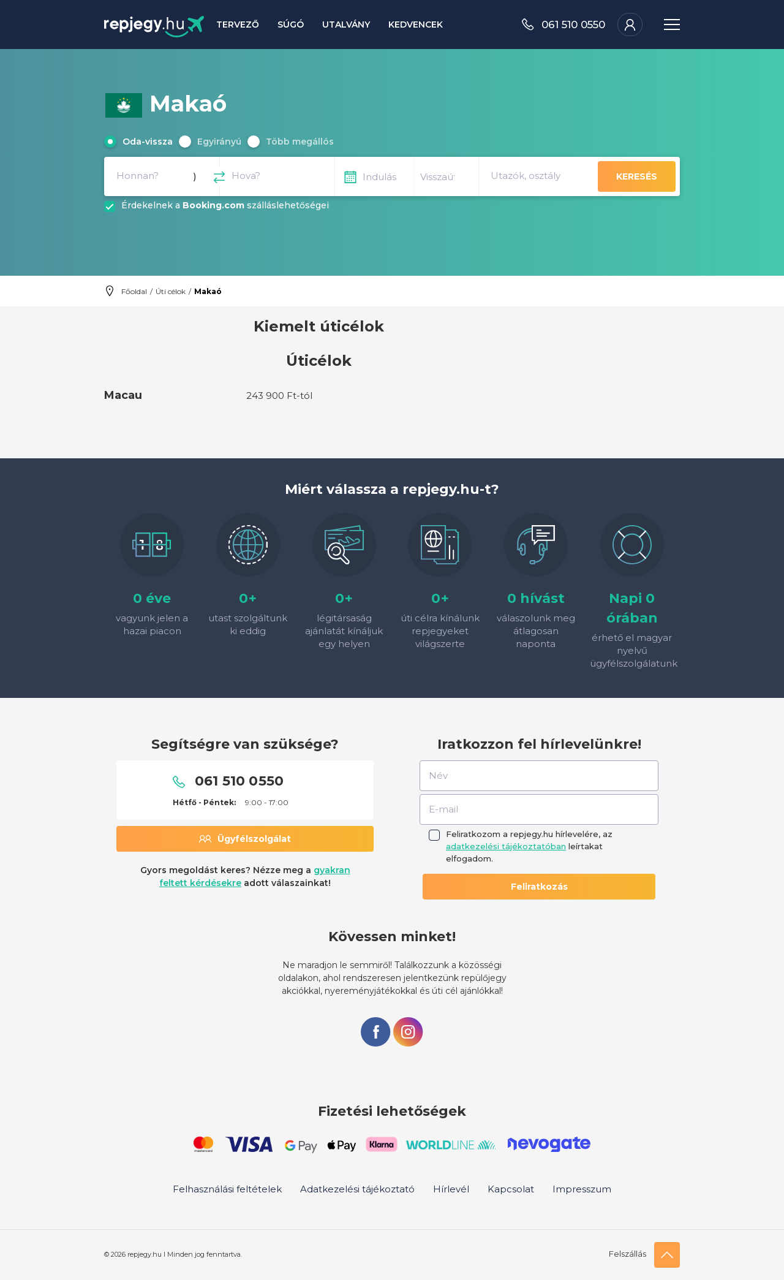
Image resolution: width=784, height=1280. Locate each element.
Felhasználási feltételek (227, 1189)
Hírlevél (451, 1189)
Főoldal (134, 291)
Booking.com (213, 205)
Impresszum (581, 1189)
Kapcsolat (511, 1189)
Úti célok (171, 291)
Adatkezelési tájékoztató (357, 1189)
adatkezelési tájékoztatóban (506, 846)
